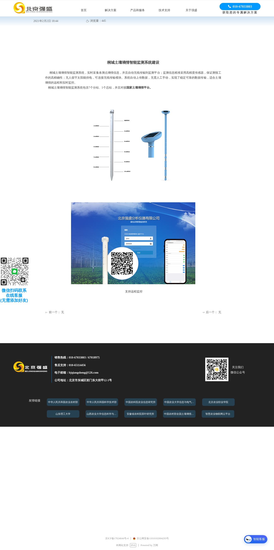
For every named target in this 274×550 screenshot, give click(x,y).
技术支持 (164, 10)
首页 (84, 10)
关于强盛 (191, 10)
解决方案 (110, 10)
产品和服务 (137, 10)
